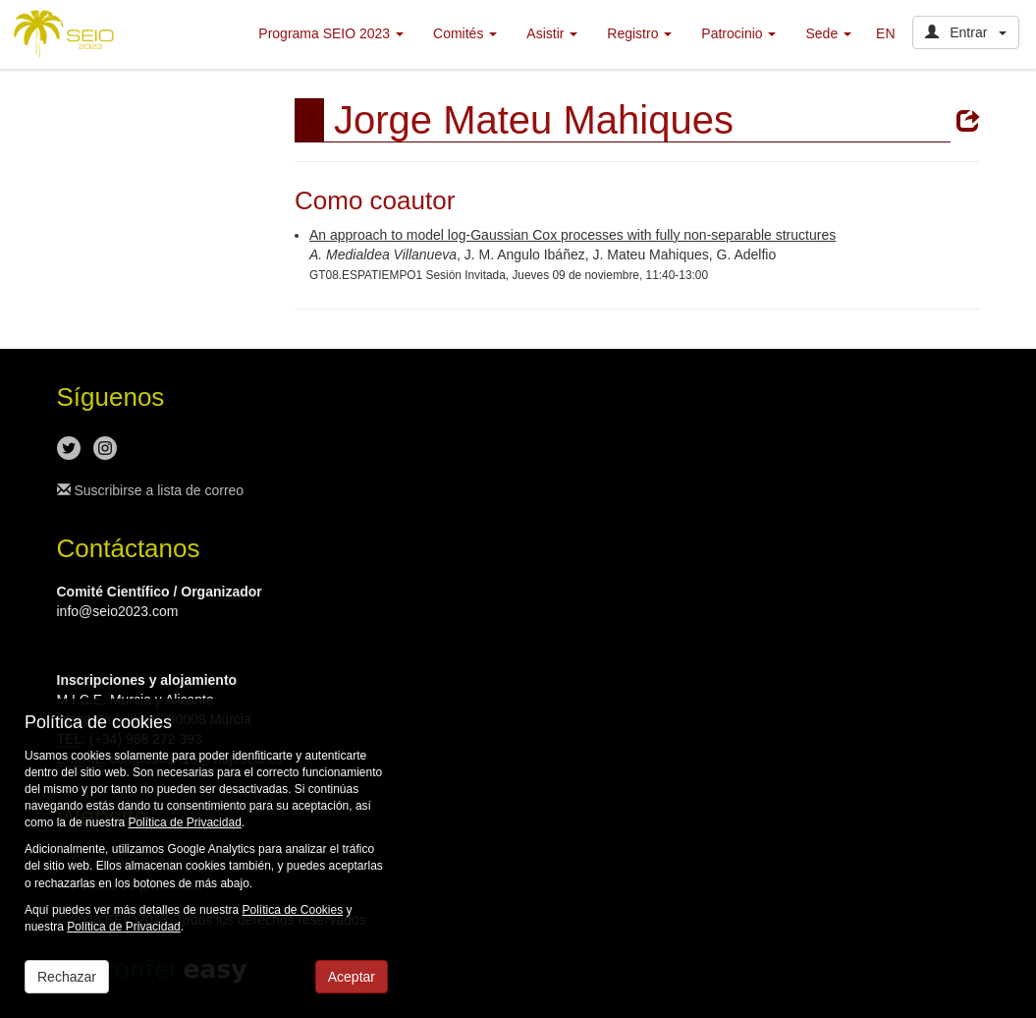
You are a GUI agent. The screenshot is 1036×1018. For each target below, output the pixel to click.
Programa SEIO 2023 (331, 33)
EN (885, 33)
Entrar (966, 32)
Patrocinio (738, 33)
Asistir (551, 33)
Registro (639, 33)
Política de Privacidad (184, 822)
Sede (828, 33)
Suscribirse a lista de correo (151, 490)
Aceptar (351, 977)
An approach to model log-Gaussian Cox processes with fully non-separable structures (572, 235)
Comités (465, 33)
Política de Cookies (292, 910)
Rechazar (66, 977)
